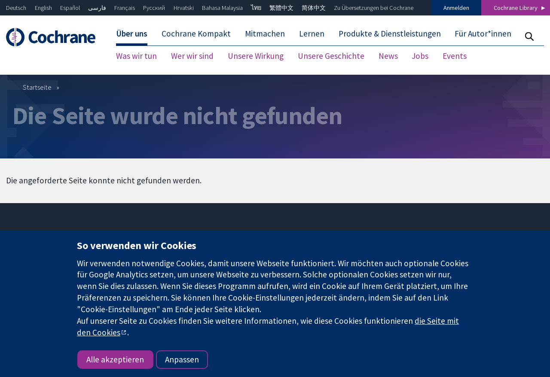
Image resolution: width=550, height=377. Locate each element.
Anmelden (456, 8)
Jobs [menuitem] (420, 56)
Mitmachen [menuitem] (265, 33)
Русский (154, 8)
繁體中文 (281, 8)
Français (124, 8)
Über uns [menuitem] (131, 33)
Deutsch (16, 8)
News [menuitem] (388, 56)
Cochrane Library (516, 8)
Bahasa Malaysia (222, 8)
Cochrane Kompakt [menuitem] (196, 33)
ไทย (256, 8)
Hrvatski (184, 8)
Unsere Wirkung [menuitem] (256, 56)
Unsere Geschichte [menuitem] (331, 56)
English (43, 8)
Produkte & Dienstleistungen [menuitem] (390, 33)
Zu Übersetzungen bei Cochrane (373, 8)
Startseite (37, 87)
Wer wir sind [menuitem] (192, 56)
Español (70, 8)
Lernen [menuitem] (311, 33)
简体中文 (314, 8)
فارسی (97, 8)
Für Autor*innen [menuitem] (483, 33)
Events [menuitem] (455, 56)
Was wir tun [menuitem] (136, 56)
